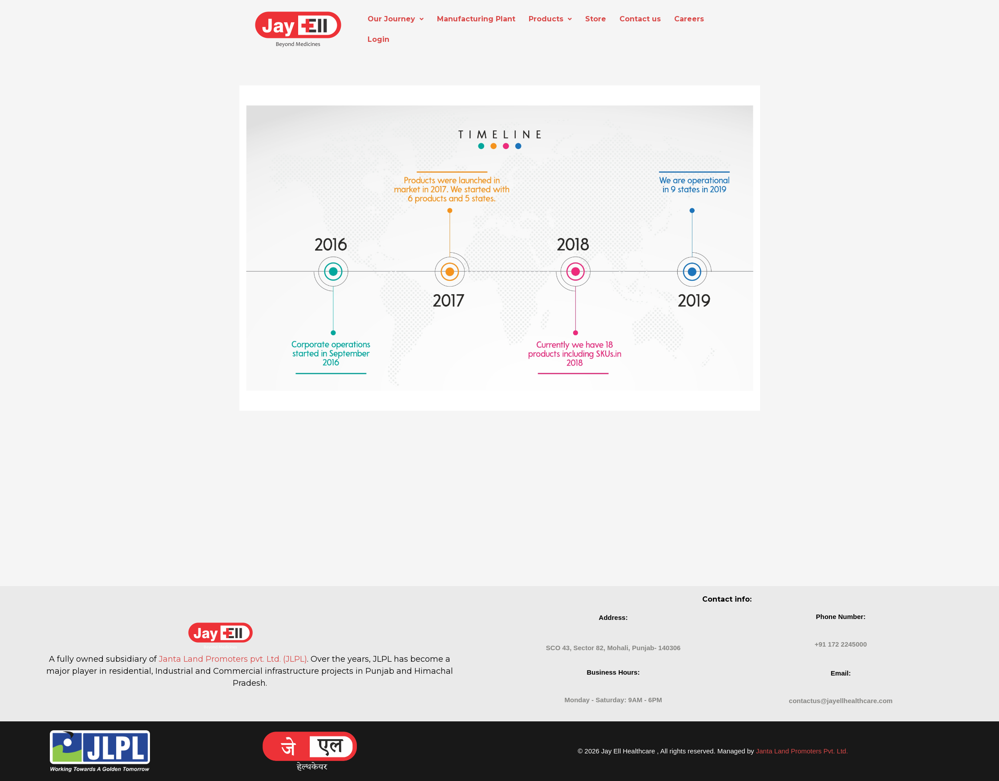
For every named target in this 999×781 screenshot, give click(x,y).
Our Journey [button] (396, 19)
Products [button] (550, 19)
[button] (395, 19)
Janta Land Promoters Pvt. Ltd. (802, 751)
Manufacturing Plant (476, 19)
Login (378, 39)
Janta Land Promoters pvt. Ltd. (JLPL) (233, 659)
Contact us (640, 19)
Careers (689, 19)
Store (595, 19)
